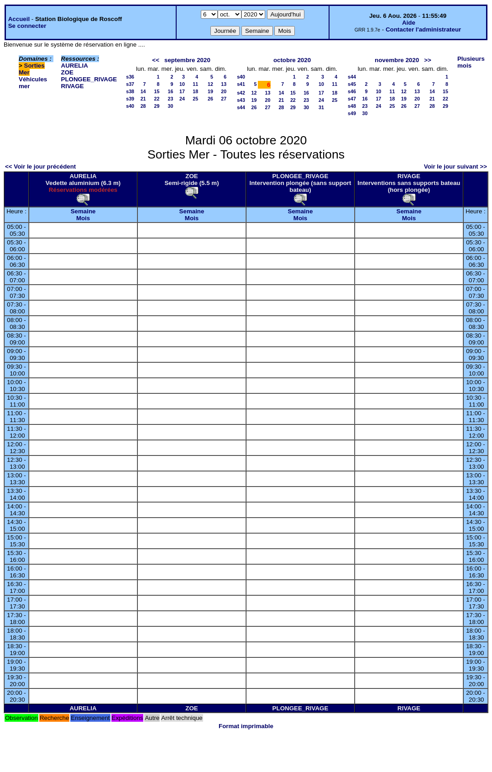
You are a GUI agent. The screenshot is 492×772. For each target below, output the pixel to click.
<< (155, 60)
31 (321, 107)
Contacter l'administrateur (423, 29)
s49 (352, 113)
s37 (130, 84)
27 (223, 98)
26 (210, 98)
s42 (241, 92)
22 (157, 98)
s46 (352, 91)
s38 (130, 91)
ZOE (67, 72)
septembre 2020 (187, 60)
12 (210, 84)
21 (143, 98)
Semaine (83, 211)
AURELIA (74, 65)
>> (427, 60)
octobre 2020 (292, 60)
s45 (352, 84)
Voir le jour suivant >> (455, 166)
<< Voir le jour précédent (40, 166)
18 (195, 91)
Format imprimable (246, 726)
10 (182, 84)
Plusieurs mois (471, 62)
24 (182, 98)
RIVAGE (72, 86)
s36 (130, 76)
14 (143, 91)
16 (170, 91)
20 (223, 91)
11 (195, 84)
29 (157, 106)
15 (157, 91)
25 (195, 98)
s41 (241, 84)
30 (170, 106)
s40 (130, 106)
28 (143, 106)
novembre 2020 (397, 60)
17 (182, 91)
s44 (241, 107)
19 (210, 91)
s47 (352, 98)
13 (223, 84)
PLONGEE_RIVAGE (89, 79)
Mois (83, 218)
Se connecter (27, 25)
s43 (241, 100)
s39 (130, 98)
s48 (352, 106)
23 (170, 98)
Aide (408, 22)
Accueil (19, 19)
